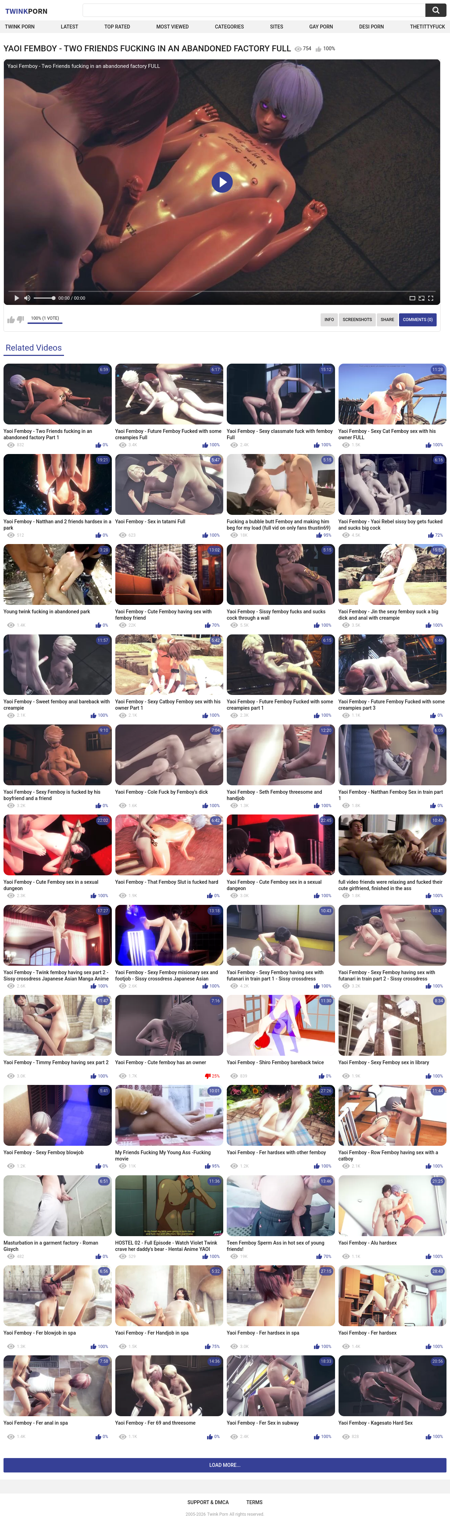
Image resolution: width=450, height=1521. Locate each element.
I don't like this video (20, 319)
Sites (276, 27)
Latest (69, 27)
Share (387, 319)
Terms (254, 1502)
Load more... (225, 1465)
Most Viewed (172, 27)
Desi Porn (371, 27)
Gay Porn (321, 27)
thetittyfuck (427, 27)
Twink (26, 11)
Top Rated (117, 27)
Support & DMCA (208, 1502)
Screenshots (357, 319)
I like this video (11, 319)
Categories (229, 27)
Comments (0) (418, 319)
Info (329, 319)
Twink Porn (20, 27)
